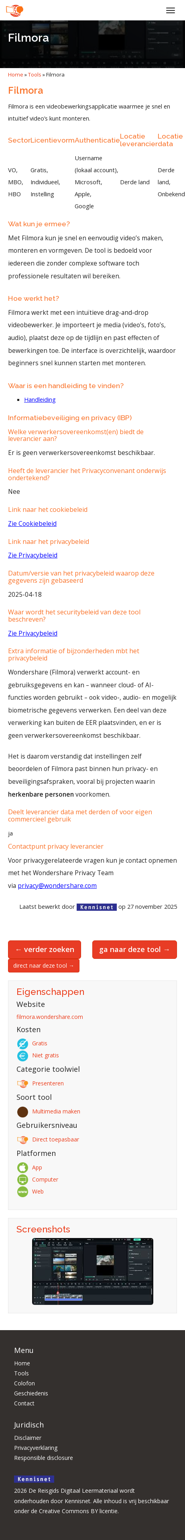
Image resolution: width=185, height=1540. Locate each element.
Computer (38, 1179)
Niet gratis (39, 1055)
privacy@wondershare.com (57, 886)
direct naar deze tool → (43, 965)
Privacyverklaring (35, 1447)
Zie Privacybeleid (32, 555)
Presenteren (41, 1083)
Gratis (33, 1043)
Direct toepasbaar (49, 1139)
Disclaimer (27, 1437)
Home (15, 74)
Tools (34, 74)
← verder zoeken (44, 949)
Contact (24, 1403)
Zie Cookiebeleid (32, 523)
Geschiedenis (31, 1393)
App (30, 1167)
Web (31, 1191)
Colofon (24, 1383)
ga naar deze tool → (134, 949)
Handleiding (40, 399)
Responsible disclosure (43, 1457)
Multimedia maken (49, 1111)
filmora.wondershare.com (49, 1017)
